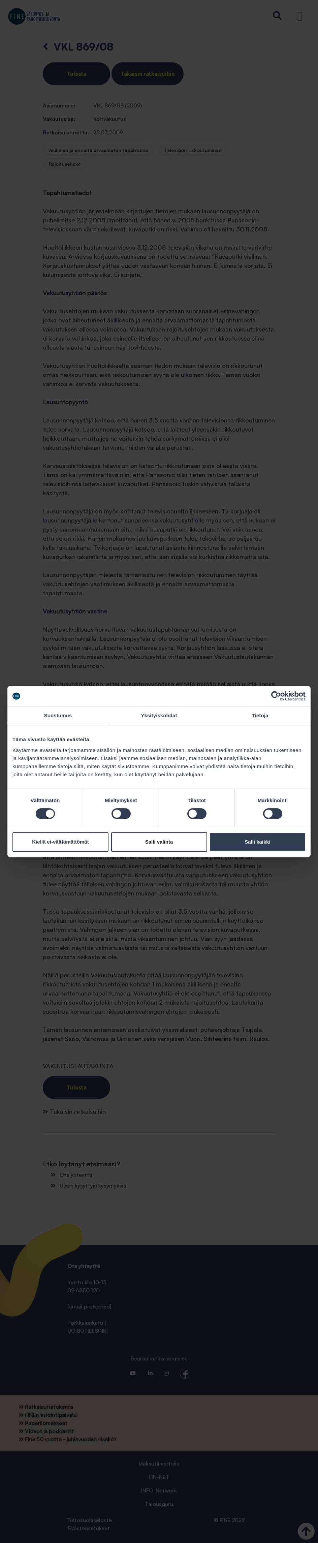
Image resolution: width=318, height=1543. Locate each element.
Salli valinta (159, 842)
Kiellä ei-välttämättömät (60, 842)
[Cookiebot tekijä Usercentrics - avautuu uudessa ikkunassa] (276, 696)
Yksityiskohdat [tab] (159, 715)
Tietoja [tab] (260, 715)
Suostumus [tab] (58, 715)
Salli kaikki (258, 842)
